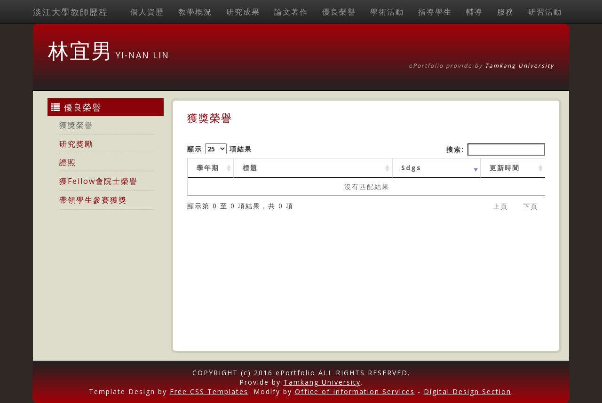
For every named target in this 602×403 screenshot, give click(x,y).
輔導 (474, 12)
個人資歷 (147, 12)
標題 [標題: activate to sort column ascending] (250, 167)
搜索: (495, 149)
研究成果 (243, 12)
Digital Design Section (467, 391)
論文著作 (291, 12)
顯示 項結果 (219, 148)
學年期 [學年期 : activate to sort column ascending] (208, 167)
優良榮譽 (339, 12)
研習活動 (545, 12)
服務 (505, 12)
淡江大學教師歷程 (70, 11)
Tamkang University (519, 66)
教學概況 (195, 12)
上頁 (500, 206)
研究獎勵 (76, 144)
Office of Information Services (355, 391)
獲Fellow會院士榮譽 (98, 181)
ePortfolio (296, 372)
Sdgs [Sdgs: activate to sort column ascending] (411, 167)
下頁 (530, 206)
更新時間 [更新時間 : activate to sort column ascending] (505, 167)
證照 (67, 162)
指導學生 (435, 12)
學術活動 (387, 12)
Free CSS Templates (209, 391)
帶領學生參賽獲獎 (93, 200)
